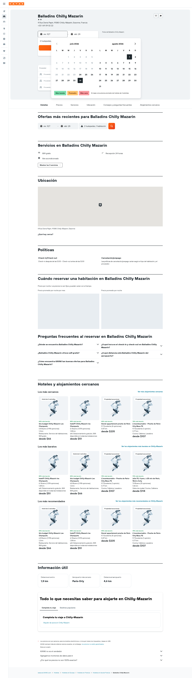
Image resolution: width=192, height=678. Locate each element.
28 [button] (62, 80)
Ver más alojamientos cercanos (150, 392)
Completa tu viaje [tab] (49, 608)
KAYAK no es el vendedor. (101, 651)
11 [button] (86, 63)
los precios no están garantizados (93, 644)
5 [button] (92, 57)
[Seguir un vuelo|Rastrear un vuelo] (4, 33)
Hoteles (56, 673)
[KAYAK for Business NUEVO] (4, 44)
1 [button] (68, 57)
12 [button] (92, 63)
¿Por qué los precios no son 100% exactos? (101, 660)
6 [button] (56, 63)
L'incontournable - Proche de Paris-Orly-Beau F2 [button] (146, 425)
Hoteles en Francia (83, 673)
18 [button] (86, 68)
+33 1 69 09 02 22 (45, 25)
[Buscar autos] (4, 21)
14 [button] (63, 68)
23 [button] (74, 74)
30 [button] (74, 80)
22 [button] (68, 74)
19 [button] (92, 68)
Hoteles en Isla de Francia (101, 673)
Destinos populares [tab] (67, 608)
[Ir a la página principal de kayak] (16, 3)
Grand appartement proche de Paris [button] (115, 424)
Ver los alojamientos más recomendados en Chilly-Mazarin (139, 501)
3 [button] (80, 57)
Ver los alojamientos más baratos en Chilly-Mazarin (142, 446)
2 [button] (74, 57)
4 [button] (86, 57)
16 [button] (74, 68)
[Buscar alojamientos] (4, 16)
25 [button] (86, 74)
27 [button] (57, 80)
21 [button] (63, 74)
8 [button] (68, 63)
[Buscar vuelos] (4, 11)
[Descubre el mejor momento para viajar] (4, 38)
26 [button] (92, 74)
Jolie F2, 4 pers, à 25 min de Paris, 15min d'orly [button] (146, 479)
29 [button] (68, 80)
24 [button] (80, 74)
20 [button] (56, 74)
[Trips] (4, 51)
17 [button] (80, 68)
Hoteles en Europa (68, 673)
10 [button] (80, 63)
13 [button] (57, 68)
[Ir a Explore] (4, 28)
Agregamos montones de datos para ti (101, 655)
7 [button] (62, 63)
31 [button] (80, 80)
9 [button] (74, 63)
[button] (4, 4)
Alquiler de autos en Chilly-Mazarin (56, 623)
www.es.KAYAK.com (44, 673)
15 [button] (68, 68)
